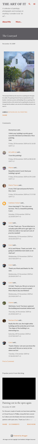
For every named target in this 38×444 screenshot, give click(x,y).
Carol (10, 223)
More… (19, 22)
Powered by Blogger (19, 436)
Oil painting (22, 112)
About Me (6, 22)
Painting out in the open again (16, 402)
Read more (31, 424)
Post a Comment (8, 361)
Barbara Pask (13, 320)
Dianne (11, 302)
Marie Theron (13, 185)
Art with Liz (13, 152)
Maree (11, 167)
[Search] (29, 3)
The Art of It (14, 4)
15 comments (14, 424)
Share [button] (4, 115)
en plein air (12, 112)
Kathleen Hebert (14, 203)
